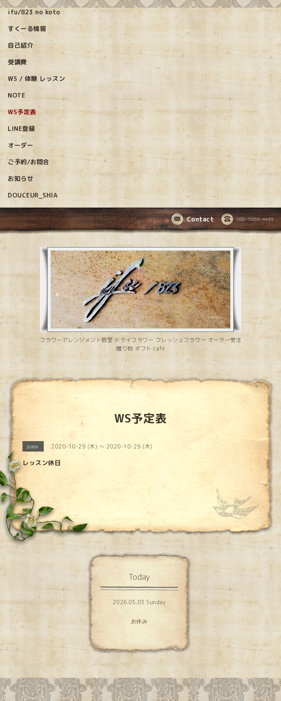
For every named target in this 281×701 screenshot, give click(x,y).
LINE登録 (21, 128)
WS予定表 (22, 112)
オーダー (20, 145)
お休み (139, 621)
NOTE (16, 95)
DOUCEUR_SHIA (32, 195)
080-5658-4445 (247, 219)
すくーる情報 (27, 28)
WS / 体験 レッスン (36, 78)
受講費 (17, 62)
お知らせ (20, 178)
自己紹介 (20, 45)
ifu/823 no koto (34, 12)
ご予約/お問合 (29, 162)
